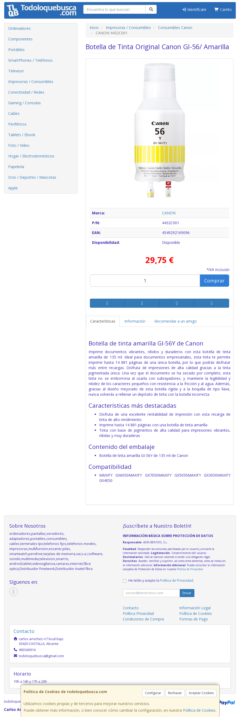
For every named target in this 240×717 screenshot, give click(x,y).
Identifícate (194, 9)
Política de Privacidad (190, 569)
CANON (169, 212)
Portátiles (16, 49)
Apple (13, 187)
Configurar (153, 693)
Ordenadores (19, 28)
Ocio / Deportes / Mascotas (32, 177)
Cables (14, 113)
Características (102, 321)
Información (134, 321)
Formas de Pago (193, 619)
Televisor (16, 70)
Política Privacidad (138, 613)
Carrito (223, 9)
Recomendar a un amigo (175, 321)
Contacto (131, 607)
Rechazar (175, 693)
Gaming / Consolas (24, 102)
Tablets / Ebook (21, 134)
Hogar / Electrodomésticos (31, 156)
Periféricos (17, 124)
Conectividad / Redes (26, 92)
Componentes (20, 38)
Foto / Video (18, 145)
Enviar (186, 593)
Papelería (16, 166)
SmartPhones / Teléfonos (30, 60)
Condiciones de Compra (143, 619)
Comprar (214, 280)
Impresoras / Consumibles (30, 81)
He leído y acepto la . (161, 580)
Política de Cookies (199, 710)
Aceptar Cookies (201, 693)
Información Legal (195, 607)
